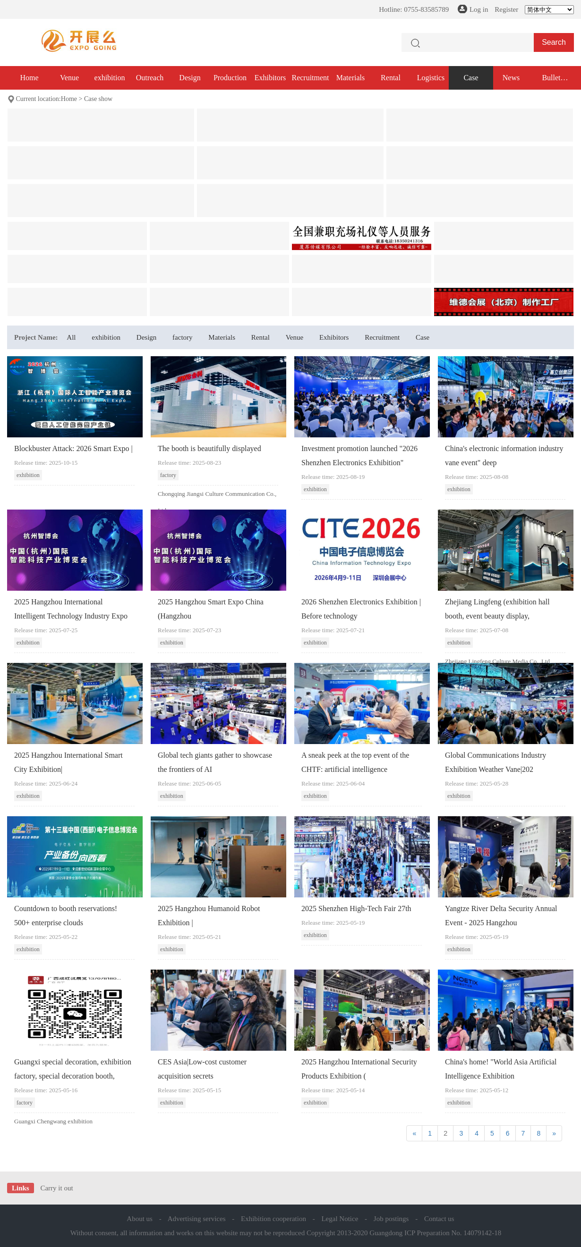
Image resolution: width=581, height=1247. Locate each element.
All (71, 337)
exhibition (109, 78)
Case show (98, 98)
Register (506, 9)
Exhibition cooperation (273, 1218)
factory (182, 337)
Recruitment (310, 78)
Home (29, 78)
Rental (391, 78)
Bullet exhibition (551, 82)
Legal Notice (339, 1218)
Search (554, 42)
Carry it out (56, 1188)
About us (140, 1218)
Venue (69, 78)
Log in (479, 9)
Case (470, 78)
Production (230, 78)
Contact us (439, 1218)
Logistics (431, 78)
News (511, 78)
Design (189, 78)
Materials (350, 78)
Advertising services (197, 1218)
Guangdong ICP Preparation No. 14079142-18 (435, 1233)
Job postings (391, 1218)
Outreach (150, 78)
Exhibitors (270, 78)
